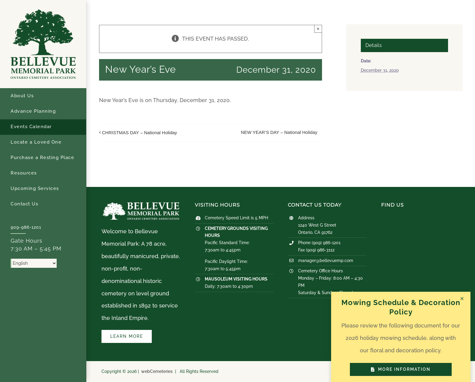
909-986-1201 (26, 227)
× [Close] (318, 28)
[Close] (462, 298)
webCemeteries (157, 371)
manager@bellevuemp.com (325, 260)
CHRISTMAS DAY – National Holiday (139, 132)
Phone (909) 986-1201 (319, 242)
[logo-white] (140, 204)
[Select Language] (34, 263)
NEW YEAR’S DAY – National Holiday (279, 132)
